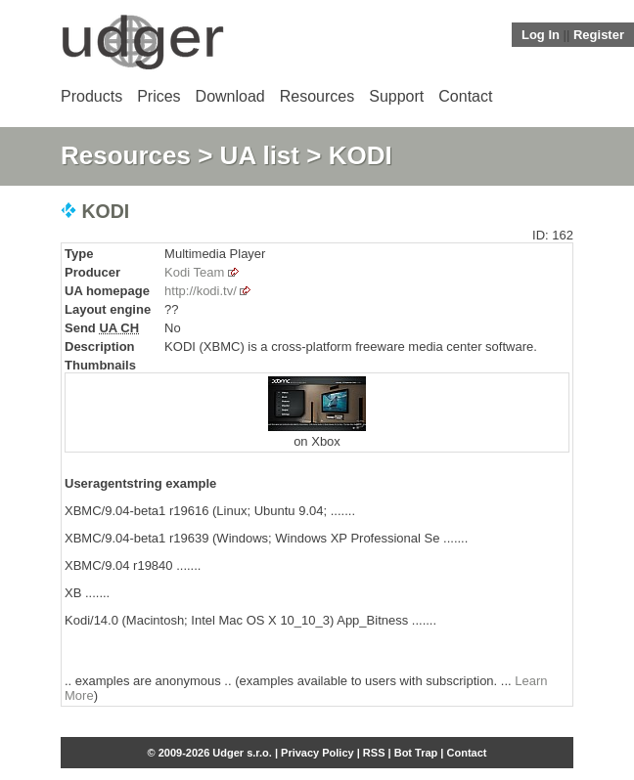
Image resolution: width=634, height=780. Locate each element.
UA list (259, 155)
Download (230, 96)
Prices (158, 96)
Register (598, 34)
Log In (540, 34)
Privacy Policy (317, 752)
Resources (317, 96)
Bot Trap (416, 752)
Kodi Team (194, 272)
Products (91, 96)
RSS (374, 752)
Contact (465, 96)
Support (396, 96)
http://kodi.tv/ (200, 290)
